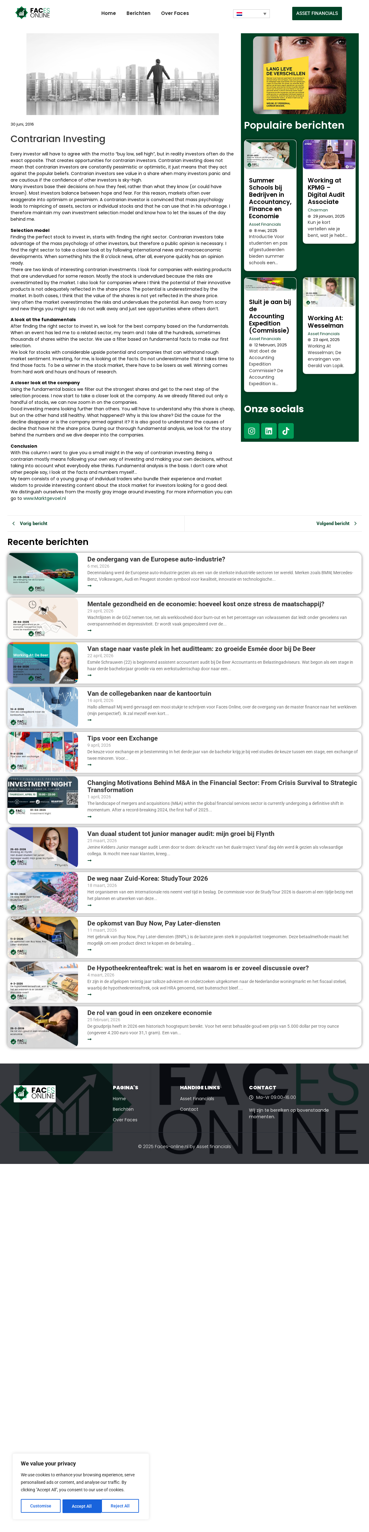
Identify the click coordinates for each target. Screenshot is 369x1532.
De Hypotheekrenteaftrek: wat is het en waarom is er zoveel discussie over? (198, 968)
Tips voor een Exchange (122, 738)
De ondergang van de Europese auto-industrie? (156, 559)
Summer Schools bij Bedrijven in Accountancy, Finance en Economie (270, 198)
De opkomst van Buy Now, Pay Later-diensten (153, 923)
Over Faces (175, 13)
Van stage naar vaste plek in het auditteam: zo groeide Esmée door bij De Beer (201, 649)
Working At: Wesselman (326, 322)
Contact (189, 1109)
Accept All (122, 1506)
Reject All (81, 1506)
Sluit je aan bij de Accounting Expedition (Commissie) (270, 316)
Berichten (138, 13)
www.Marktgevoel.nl (44, 498)
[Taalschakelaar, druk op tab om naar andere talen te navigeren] (251, 13)
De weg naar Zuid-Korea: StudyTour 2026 (148, 878)
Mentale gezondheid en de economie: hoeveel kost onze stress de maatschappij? (205, 604)
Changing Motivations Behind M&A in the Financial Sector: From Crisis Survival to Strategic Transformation (222, 786)
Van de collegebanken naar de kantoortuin (149, 693)
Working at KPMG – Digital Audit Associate (326, 191)
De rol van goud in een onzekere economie (149, 1013)
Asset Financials (265, 224)
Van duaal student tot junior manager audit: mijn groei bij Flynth (180, 834)
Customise (40, 1506)
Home (108, 13)
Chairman (318, 210)
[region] (80, 1487)
